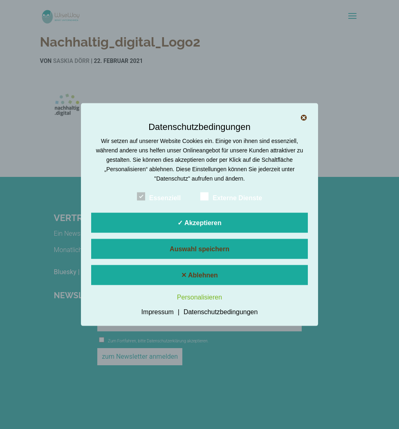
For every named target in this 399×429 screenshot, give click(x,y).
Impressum (157, 311)
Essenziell (159, 196)
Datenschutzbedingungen (221, 311)
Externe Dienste (231, 196)
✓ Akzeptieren (199, 222)
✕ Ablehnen (199, 275)
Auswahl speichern (199, 249)
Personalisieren (199, 297)
